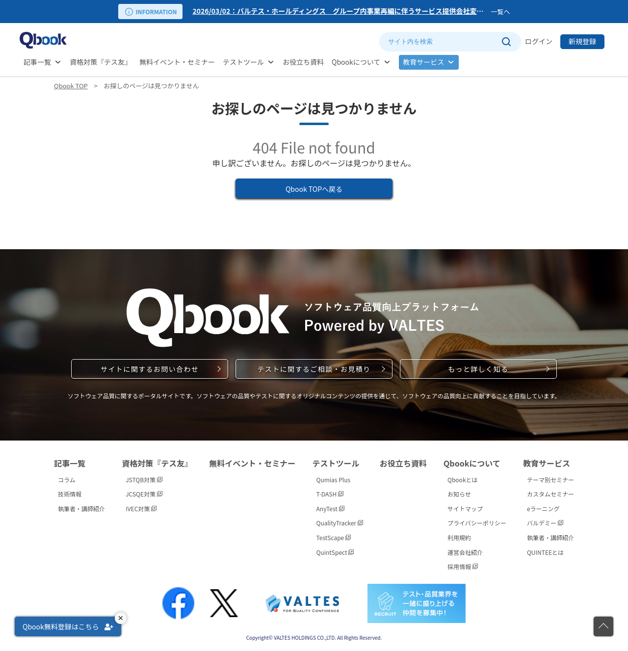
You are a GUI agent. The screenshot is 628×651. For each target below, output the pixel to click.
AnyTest (330, 508)
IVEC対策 (141, 508)
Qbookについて (356, 62)
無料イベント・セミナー (177, 62)
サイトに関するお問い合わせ (150, 369)
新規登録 (582, 41)
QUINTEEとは (545, 552)
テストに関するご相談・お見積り (313, 369)
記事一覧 (37, 62)
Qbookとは (462, 479)
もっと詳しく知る (478, 369)
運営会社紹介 (465, 552)
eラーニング (543, 508)
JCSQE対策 (144, 494)
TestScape (333, 537)
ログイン (538, 41)
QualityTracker (339, 523)
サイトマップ (465, 508)
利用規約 (459, 537)
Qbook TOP (71, 85)
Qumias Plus (333, 479)
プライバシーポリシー (476, 523)
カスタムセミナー (550, 494)
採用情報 (462, 566)
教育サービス (423, 62)
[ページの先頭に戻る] (603, 626)
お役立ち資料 (303, 62)
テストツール (243, 62)
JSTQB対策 (144, 479)
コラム (67, 479)
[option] (339, 11)
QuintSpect (335, 552)
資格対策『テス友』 (100, 62)
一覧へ (500, 11)
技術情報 (69, 494)
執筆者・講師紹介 (81, 508)
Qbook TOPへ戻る (314, 189)
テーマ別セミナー (550, 479)
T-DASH (329, 494)
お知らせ (459, 494)
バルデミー (545, 523)
